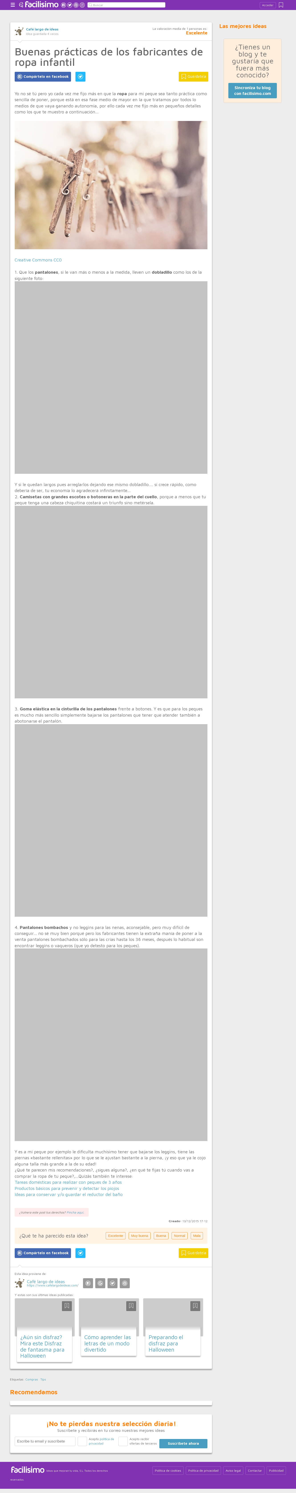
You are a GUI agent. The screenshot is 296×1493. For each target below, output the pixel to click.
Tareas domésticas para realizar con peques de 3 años (68, 1182)
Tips (43, 1379)
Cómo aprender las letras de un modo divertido (107, 1343)
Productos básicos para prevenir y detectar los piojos (67, 1188)
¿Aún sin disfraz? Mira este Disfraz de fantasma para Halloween (42, 1346)
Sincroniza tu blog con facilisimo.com (252, 90)
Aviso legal (233, 1470)
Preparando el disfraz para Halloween (166, 1343)
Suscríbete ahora (183, 1443)
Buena (161, 1236)
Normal (179, 1236)
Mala (197, 1236)
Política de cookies (168, 1470)
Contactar (255, 1470)
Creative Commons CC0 (38, 259)
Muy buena (139, 1236)
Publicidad (276, 1470)
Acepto (101, 1441)
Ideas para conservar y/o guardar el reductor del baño (69, 1194)
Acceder (268, 5)
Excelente (115, 1236)
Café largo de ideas (42, 29)
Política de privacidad (203, 1470)
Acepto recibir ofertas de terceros (143, 1441)
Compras (31, 1379)
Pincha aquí (75, 1212)
